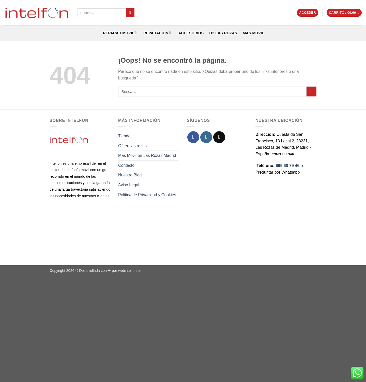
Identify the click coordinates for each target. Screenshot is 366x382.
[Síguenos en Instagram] (206, 137)
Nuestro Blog (130, 175)
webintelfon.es (130, 271)
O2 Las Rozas (223, 33)
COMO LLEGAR (282, 154)
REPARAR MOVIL (119, 32)
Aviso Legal (128, 185)
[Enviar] (130, 12)
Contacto (126, 165)
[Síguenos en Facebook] (193, 137)
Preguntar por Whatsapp (277, 172)
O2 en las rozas (132, 146)
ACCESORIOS (190, 33)
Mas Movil (253, 33)
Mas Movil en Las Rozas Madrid (147, 155)
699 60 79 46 (287, 165)
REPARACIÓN (156, 32)
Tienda (124, 136)
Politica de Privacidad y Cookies (147, 195)
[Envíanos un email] (219, 137)
